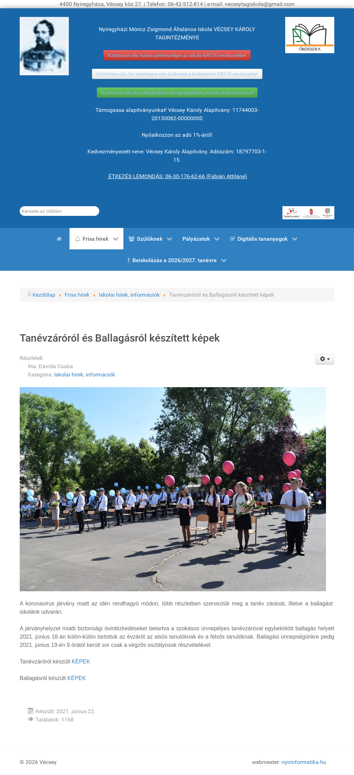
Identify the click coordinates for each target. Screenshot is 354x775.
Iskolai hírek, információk (84, 374)
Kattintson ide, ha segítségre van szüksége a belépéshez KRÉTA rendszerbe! (177, 74)
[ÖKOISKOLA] (309, 35)
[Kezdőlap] (60, 238)
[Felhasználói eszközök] (325, 359)
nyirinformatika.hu (303, 762)
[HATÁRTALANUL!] (308, 212)
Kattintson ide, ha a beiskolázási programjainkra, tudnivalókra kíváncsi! (177, 92)
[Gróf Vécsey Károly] (44, 46)
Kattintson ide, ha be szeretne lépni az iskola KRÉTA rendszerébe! (177, 55)
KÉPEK (81, 661)
